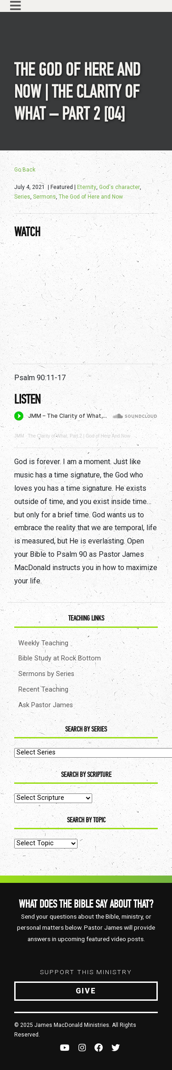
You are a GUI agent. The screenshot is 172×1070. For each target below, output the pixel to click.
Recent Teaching (43, 689)
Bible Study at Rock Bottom (59, 658)
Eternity (86, 187)
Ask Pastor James (45, 705)
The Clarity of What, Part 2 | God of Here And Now (79, 435)
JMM (19, 435)
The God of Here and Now (91, 197)
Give (86, 991)
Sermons (44, 197)
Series (22, 197)
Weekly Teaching (43, 643)
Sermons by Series (46, 674)
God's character (119, 187)
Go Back (24, 169)
